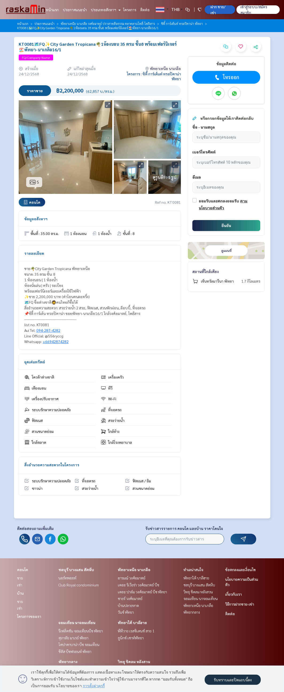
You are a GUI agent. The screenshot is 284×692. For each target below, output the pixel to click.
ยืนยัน (226, 225)
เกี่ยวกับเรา (233, 594)
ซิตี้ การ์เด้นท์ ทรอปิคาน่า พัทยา (182, 23)
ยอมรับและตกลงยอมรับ (219, 200)
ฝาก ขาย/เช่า (218, 9)
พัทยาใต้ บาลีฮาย (132, 622)
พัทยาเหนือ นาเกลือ (134, 569)
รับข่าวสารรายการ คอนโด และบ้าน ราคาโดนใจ (184, 528)
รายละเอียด (34, 253)
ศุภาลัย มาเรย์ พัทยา (73, 637)
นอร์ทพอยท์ (67, 577)
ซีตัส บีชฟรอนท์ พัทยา (75, 651)
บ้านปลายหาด (128, 605)
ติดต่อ (145, 9)
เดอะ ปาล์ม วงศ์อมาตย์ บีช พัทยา (142, 591)
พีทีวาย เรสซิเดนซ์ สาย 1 (136, 630)
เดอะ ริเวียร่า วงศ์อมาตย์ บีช (138, 584)
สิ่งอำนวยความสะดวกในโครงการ (51, 464)
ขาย (20, 577)
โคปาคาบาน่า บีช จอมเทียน (79, 644)
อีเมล (196, 177)
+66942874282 (56, 341)
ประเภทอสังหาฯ (105, 9)
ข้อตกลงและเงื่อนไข (240, 569)
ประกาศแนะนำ (75, 9)
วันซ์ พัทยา (126, 612)
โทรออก (226, 77)
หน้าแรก (52, 9)
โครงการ (129, 9)
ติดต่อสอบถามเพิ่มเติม (35, 528)
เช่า (19, 584)
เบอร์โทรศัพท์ (204, 151)
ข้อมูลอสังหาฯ (36, 218)
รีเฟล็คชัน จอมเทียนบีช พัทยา (81, 630)
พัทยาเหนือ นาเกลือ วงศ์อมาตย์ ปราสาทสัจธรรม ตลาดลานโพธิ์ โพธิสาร (108, 23)
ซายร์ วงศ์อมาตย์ (130, 598)
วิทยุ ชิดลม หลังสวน (134, 661)
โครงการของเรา (29, 616)
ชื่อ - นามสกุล (203, 127)
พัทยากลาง (68, 661)
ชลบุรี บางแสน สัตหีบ (76, 569)
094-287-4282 (48, 330)
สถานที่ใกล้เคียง (205, 271)
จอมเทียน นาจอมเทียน (77, 622)
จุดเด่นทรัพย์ (34, 361)
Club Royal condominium (79, 584)
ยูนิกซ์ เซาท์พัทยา (131, 637)
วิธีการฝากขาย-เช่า (239, 604)
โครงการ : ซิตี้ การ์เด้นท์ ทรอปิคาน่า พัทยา (154, 76)
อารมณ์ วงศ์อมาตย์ (131, 577)
